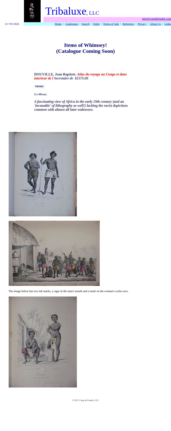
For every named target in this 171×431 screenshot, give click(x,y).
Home (58, 24)
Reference (128, 24)
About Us (155, 24)
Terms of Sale (111, 24)
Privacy (142, 24)
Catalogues (71, 24)
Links (167, 24)
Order (96, 24)
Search (85, 24)
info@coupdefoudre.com (156, 18)
